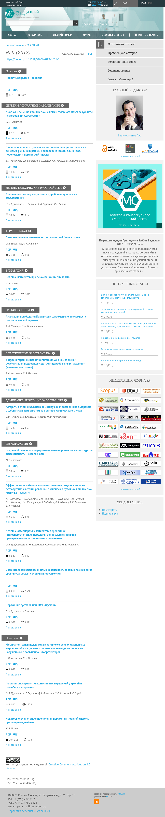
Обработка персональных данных (29, 811)
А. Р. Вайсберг (46, 502)
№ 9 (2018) (33, 44)
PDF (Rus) (12, 90)
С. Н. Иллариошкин (32, 326)
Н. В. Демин (35, 544)
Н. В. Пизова (12, 728)
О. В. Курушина (14, 204)
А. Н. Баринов (30, 243)
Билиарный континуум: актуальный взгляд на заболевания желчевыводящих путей (125, 296)
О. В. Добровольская (17, 544)
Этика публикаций (120, 79)
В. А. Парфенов (14, 121)
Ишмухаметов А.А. (129, 135)
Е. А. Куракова (45, 204)
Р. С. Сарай (60, 204)
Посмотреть (109, 510)
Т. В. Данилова (30, 160)
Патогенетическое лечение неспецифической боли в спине (43, 237)
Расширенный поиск (94, 24)
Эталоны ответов (113, 35)
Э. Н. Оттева (45, 498)
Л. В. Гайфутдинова (74, 160)
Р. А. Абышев (62, 502)
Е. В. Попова (12, 416)
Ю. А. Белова (12, 283)
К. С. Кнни (57, 160)
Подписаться (110, 513)
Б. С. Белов (28, 611)
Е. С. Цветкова (29, 498)
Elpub (108, 796)
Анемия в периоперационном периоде (121, 360)
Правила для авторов (122, 53)
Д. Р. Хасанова (13, 160)
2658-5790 (96, 5)
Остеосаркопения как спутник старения (122, 349)
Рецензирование (119, 70)
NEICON (121, 793)
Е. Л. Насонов (13, 505)
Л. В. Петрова (30, 373)
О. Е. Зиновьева (14, 243)
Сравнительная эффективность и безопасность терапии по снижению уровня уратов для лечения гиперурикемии (49, 571)
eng (143, 3)
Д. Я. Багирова (46, 693)
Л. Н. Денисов (13, 498)
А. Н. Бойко (40, 416)
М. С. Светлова (14, 460)
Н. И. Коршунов (30, 502)
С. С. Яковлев (62, 693)
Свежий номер (62, 35)
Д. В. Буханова (13, 611)
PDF (90, 53)
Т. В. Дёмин (45, 160)
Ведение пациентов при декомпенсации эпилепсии (38, 277)
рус (150, 3)
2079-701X (96, 2)
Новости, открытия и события (24, 78)
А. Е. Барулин (30, 204)
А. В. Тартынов (78, 502)
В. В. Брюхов (26, 416)
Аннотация (12, 138)
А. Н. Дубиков (61, 498)
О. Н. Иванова (13, 502)
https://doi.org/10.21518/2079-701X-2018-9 (33, 59)
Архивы (20, 44)
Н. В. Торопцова (70, 544)
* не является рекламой (130, 156)
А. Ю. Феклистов (51, 544)
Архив (87, 35)
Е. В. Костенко (14, 373)
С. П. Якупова (77, 498)
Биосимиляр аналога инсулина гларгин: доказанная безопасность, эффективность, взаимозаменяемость (128, 325)
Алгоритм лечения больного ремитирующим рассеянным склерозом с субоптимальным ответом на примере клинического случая (48, 408)
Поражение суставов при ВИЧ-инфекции (31, 605)
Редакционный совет (122, 61)
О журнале (35, 35)
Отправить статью (121, 44)
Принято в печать (146, 35)
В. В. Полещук (13, 326)
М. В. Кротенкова (56, 416)
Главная (12, 35)
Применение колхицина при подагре (120, 337)
